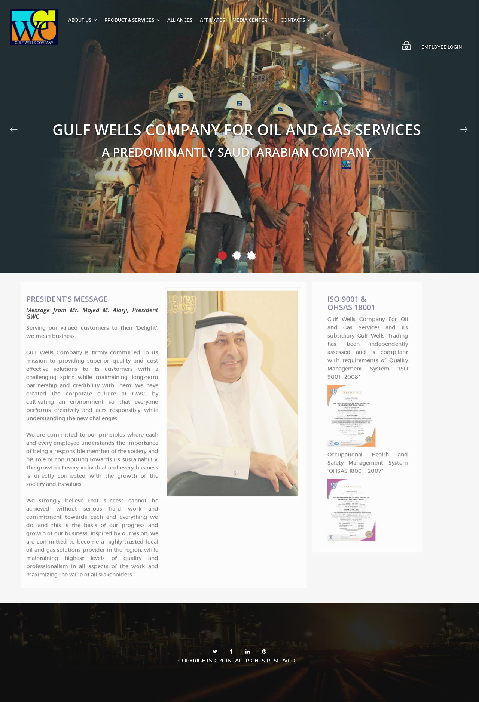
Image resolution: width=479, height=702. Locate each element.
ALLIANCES (179, 20)
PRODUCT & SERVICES (132, 20)
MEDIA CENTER (252, 20)
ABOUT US (82, 20)
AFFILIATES (212, 20)
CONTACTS (296, 20)
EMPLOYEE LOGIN (441, 47)
